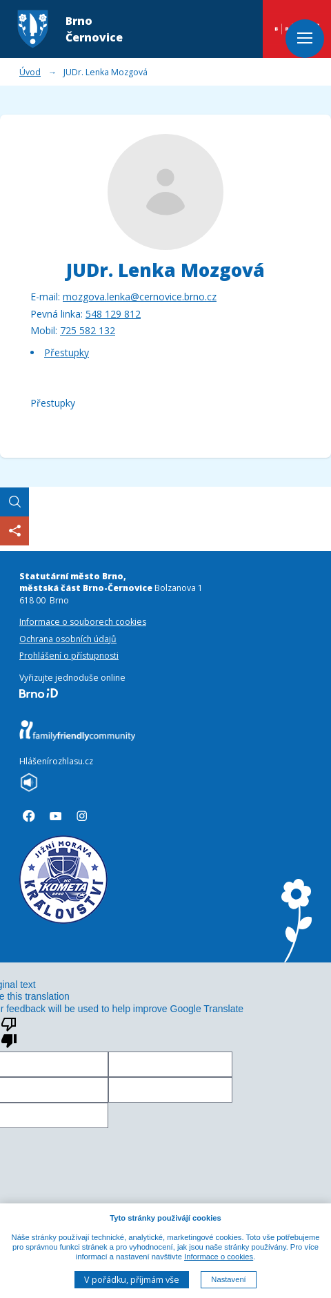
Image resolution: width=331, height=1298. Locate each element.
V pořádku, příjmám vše (131, 1280)
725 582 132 (87, 330)
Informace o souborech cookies (82, 622)
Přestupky (66, 352)
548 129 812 (113, 313)
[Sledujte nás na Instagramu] (82, 816)
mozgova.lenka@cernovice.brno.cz (140, 296)
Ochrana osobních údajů (68, 639)
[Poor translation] (9, 1031)
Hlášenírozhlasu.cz (56, 761)
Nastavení (228, 1280)
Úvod (30, 72)
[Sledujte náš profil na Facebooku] (29, 816)
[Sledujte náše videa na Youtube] (56, 816)
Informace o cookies (218, 1256)
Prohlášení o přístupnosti (69, 655)
